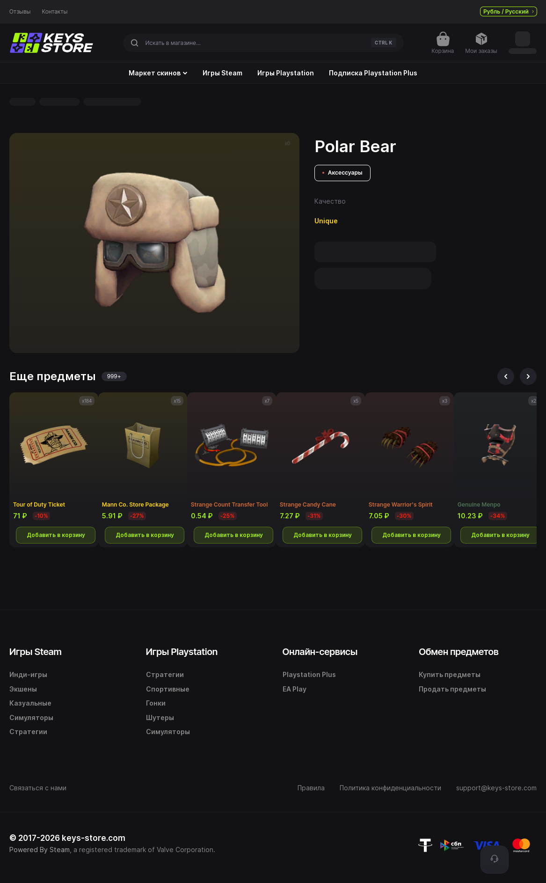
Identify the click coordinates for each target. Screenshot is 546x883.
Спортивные (167, 689)
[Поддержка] (494, 860)
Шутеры (160, 717)
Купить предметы (449, 674)
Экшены (23, 689)
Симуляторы (31, 717)
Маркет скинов (158, 73)
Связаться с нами (37, 788)
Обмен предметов (458, 651)
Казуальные (30, 703)
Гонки (156, 703)
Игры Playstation (285, 73)
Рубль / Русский (508, 11)
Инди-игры (28, 674)
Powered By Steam (39, 850)
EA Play (294, 689)
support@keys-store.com (496, 788)
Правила (311, 788)
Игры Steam (222, 73)
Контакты (55, 12)
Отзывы (20, 12)
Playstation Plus (309, 674)
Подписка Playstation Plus (373, 73)
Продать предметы (452, 689)
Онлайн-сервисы (320, 651)
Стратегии (28, 732)
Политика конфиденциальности (390, 788)
